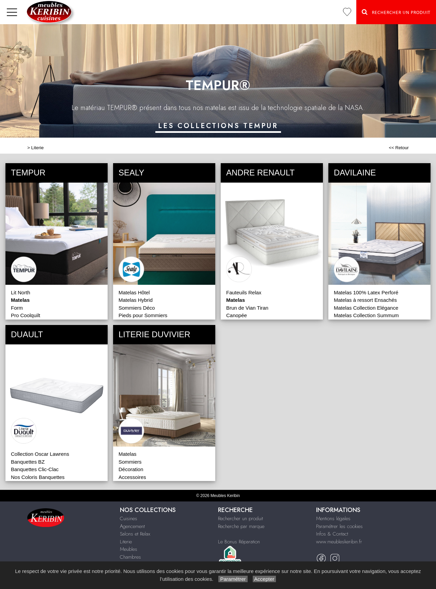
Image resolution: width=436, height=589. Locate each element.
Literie (37, 147)
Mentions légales (333, 518)
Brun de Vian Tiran (247, 308)
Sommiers (130, 462)
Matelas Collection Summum (366, 315)
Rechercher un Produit (396, 12)
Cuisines (128, 518)
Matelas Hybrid (136, 300)
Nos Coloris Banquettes (38, 477)
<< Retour (399, 147)
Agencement (132, 526)
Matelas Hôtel (134, 292)
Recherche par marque (241, 526)
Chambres (130, 557)
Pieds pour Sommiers (143, 315)
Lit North (20, 292)
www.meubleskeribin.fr (339, 541)
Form (17, 308)
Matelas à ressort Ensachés (365, 300)
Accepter (264, 579)
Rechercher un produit (240, 518)
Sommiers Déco (137, 308)
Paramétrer (233, 579)
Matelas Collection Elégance (366, 308)
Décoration (131, 469)
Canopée (236, 315)
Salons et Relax (135, 534)
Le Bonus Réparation (239, 541)
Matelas (128, 454)
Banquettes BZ (28, 462)
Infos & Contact (332, 534)
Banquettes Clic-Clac (35, 469)
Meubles (128, 549)
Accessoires (132, 477)
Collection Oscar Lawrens (40, 454)
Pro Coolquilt (25, 315)
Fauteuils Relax (243, 292)
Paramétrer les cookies (339, 526)
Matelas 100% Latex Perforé (366, 292)
